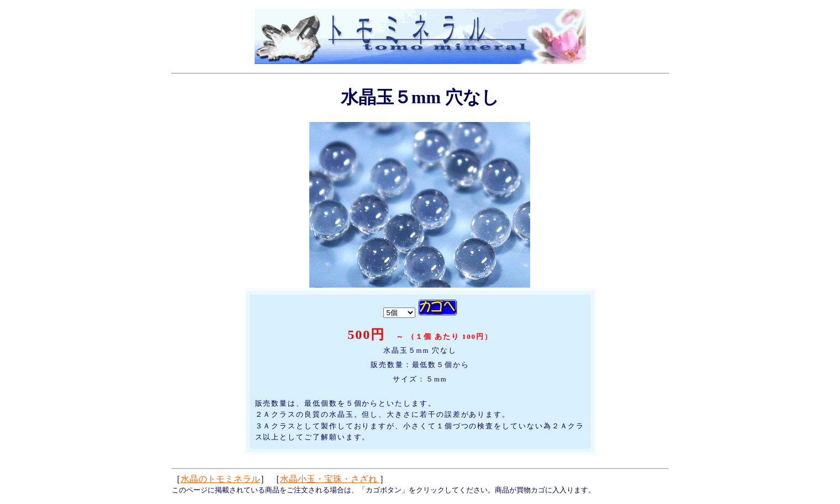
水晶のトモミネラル (220, 479)
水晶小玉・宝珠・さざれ (329, 479)
